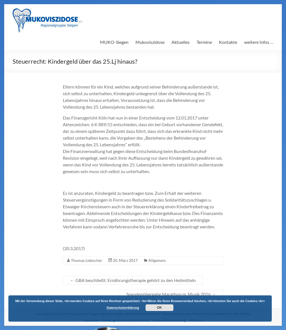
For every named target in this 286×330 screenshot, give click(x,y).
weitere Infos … (258, 42)
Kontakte (228, 42)
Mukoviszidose (150, 42)
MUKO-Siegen (114, 42)
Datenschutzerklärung (123, 307)
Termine (204, 42)
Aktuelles (180, 42)
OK (159, 308)
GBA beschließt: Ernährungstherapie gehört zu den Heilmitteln (133, 280)
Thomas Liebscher (86, 260)
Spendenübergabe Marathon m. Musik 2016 (171, 294)
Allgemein (157, 260)
